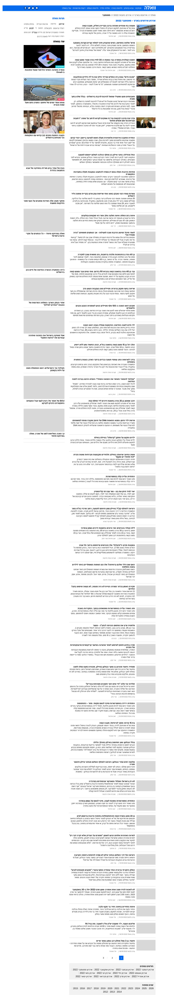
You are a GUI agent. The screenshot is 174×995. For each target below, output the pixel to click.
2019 (100, 988)
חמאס (38, 28)
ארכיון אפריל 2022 (137, 976)
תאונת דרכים (40, 37)
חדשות (135, 3)
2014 (116, 992)
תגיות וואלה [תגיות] (56, 18)
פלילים (37, 32)
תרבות (117, 3)
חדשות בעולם (90, 8)
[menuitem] (133, 2)
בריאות (85, 3)
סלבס (108, 3)
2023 (128, 988)
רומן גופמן (25, 32)
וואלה (150, 15)
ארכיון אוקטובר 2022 (101, 969)
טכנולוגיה (66, 3)
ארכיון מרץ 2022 (119, 976)
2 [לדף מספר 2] (109, 958)
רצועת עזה (53, 36)
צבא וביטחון (126, 8)
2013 (109, 992)
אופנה (56, 3)
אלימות (50, 24)
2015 (73, 988)
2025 (141, 988)
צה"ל (31, 33)
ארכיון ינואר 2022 (81, 976)
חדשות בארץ (114, 8)
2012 (102, 992)
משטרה (59, 32)
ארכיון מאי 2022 (84, 973)
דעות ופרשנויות (76, 8)
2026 (148, 988)
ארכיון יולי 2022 (117, 973)
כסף (101, 3)
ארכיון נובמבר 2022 (122, 969)
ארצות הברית (39, 24)
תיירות (76, 3)
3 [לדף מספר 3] (100, 958)
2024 (134, 988)
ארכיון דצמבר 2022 (142, 969)
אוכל (94, 3)
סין (41, 32)
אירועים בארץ (138, 15)
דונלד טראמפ (56, 28)
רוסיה (60, 36)
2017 (86, 988)
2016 (79, 988)
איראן (59, 24)
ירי (33, 28)
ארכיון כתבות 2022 (120, 15)
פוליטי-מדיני (102, 8)
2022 (121, 988)
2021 (114, 988)
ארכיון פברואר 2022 (100, 976)
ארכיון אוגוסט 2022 (135, 973)
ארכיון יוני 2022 (101, 973)
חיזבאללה (45, 28)
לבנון (29, 28)
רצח (47, 36)
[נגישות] (3, 2)
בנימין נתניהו (26, 24)
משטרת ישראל (49, 32)
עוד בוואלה (64, 8)
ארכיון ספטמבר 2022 (80, 969)
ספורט (126, 3)
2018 (93, 988)
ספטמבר (104, 15)
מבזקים (136, 8)
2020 (107, 988)
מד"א (23, 28)
